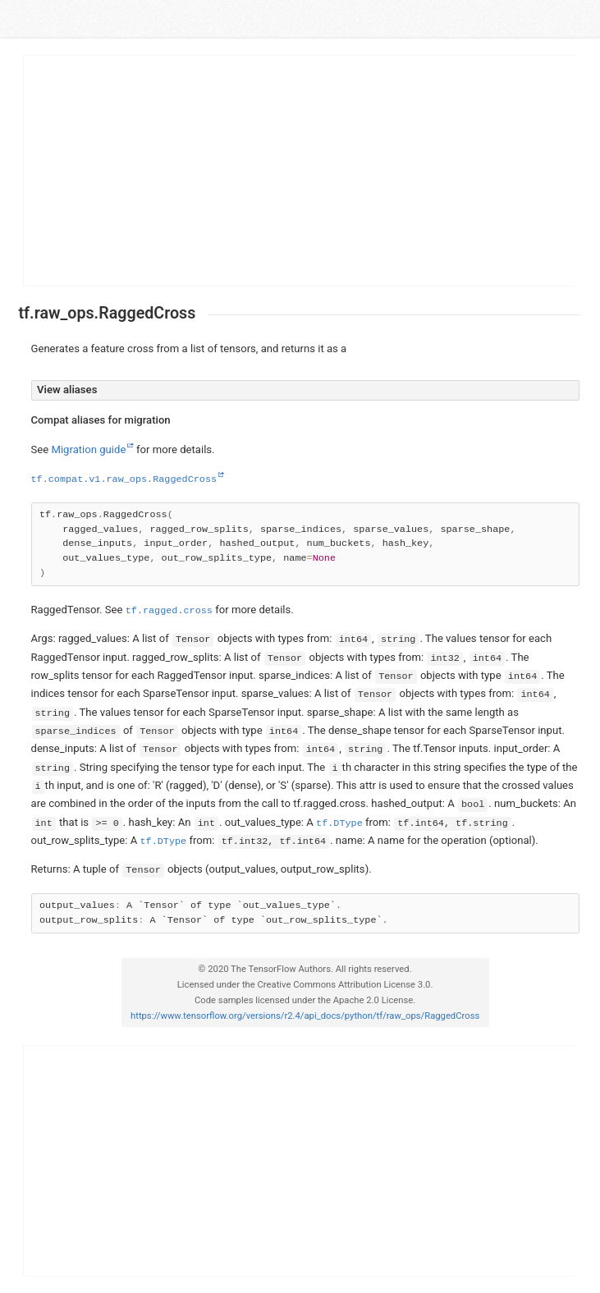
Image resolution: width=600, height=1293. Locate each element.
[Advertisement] (300, 171)
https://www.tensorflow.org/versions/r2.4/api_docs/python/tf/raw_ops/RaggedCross (305, 1016)
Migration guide (88, 449)
